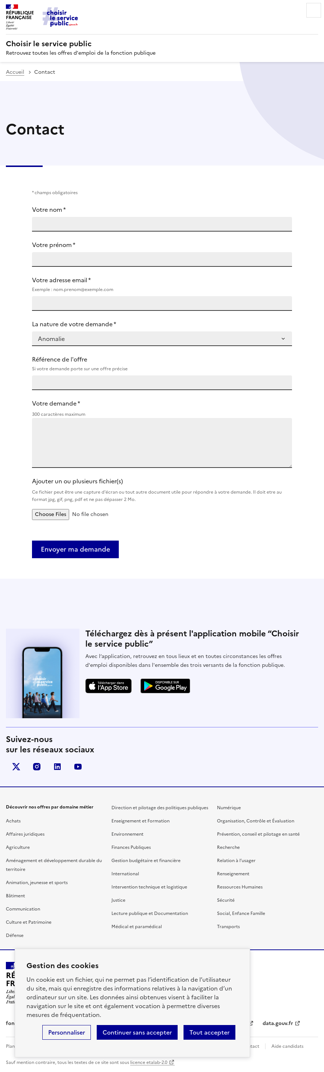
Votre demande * (56, 403)
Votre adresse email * (162, 284)
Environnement (127, 834)
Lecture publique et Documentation (149, 913)
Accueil (15, 72)
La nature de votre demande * (74, 324)
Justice (118, 900)
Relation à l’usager (236, 860)
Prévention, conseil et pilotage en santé (258, 834)
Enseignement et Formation (140, 821)
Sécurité (226, 900)
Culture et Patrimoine (28, 922)
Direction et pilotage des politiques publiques (159, 807)
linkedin (57, 766)
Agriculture (18, 847)
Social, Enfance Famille (241, 913)
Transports (228, 926)
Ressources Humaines (240, 887)
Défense (15, 935)
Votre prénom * (53, 244)
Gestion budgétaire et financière (146, 860)
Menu (313, 10)
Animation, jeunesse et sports (37, 882)
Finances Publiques (131, 847)
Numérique (229, 807)
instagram (36, 766)
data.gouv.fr (278, 1023)
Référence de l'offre (162, 364)
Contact (250, 1046)
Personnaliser (66, 1032)
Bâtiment (15, 896)
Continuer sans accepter (137, 1032)
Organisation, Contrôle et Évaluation (255, 821)
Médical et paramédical (136, 926)
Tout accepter (209, 1032)
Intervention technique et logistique (149, 887)
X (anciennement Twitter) (16, 766)
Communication (23, 909)
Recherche (228, 847)
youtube (78, 766)
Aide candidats (287, 1046)
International (125, 874)
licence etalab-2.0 (148, 1062)
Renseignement (233, 874)
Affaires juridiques (25, 834)
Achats (13, 821)
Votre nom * (49, 209)
